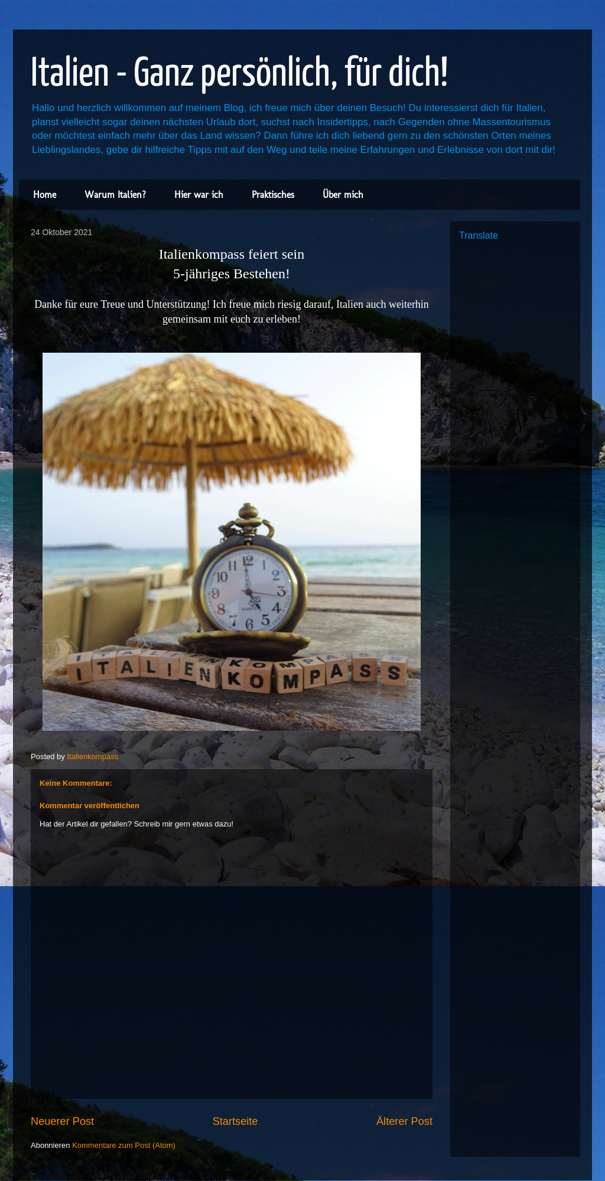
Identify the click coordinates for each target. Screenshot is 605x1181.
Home (44, 194)
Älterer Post (404, 1121)
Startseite (235, 1121)
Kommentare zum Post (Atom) (123, 1145)
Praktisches (273, 194)
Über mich (343, 194)
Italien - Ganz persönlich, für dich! (239, 75)
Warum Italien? (115, 194)
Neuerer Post (62, 1121)
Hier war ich (198, 194)
